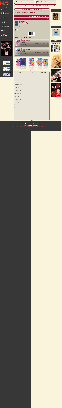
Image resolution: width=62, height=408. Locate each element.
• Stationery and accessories (6, 24)
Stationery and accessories (20, 103)
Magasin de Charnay (5, 13)
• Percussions (4, 25)
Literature (17, 97)
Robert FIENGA (24, 22)
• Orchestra (3, 17)
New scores (3, 29)
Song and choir (18, 94)
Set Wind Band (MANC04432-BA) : (38, 16)
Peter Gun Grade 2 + (26, 49)
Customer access (24, 1)
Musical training (18, 100)
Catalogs (3, 30)
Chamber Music (18, 91)
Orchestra (17, 88)
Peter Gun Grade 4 (25, 40)
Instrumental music (18, 85)
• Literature (3, 21)
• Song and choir (4, 20)
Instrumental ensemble (19, 108)
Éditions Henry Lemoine (56, 32)
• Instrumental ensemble (5, 26)
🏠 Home (3, 12)
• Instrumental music (5, 16)
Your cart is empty (4, 11)
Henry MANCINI (22, 21)
